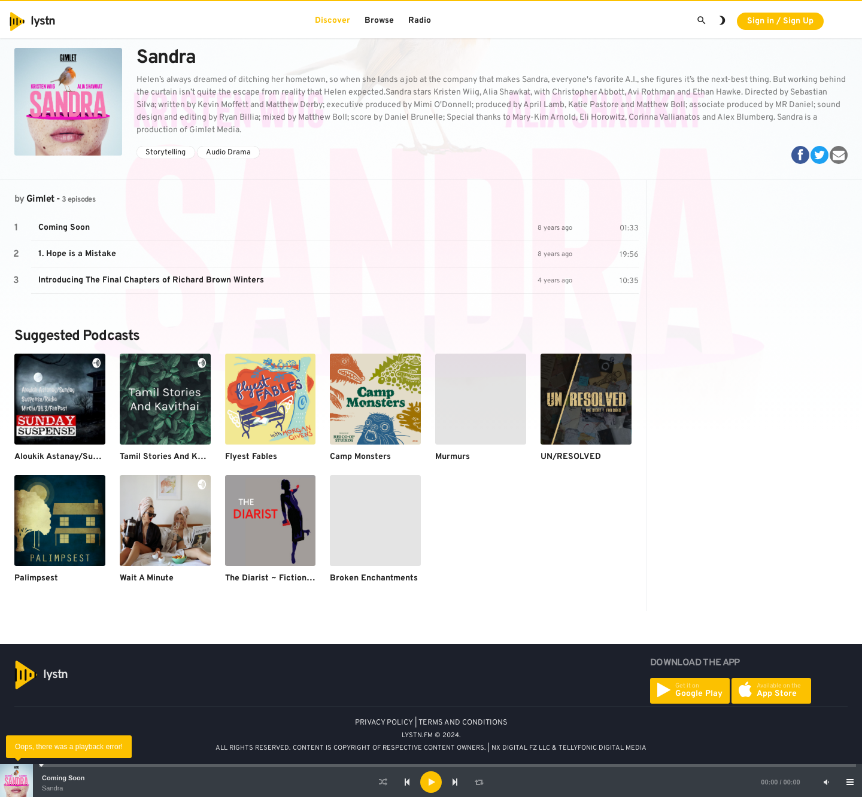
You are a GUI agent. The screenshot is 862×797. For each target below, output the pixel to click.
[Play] (431, 782)
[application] (431, 782)
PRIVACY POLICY (384, 723)
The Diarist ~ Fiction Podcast (283, 578)
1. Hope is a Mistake (77, 254)
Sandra (52, 788)
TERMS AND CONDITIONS (463, 723)
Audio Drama (228, 152)
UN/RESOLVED (571, 457)
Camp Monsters (360, 457)
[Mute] (826, 782)
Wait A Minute (147, 578)
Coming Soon (63, 777)
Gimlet (40, 199)
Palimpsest (36, 578)
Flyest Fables (251, 457)
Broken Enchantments (374, 578)
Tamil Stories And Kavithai (172, 457)
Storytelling (165, 152)
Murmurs (452, 457)
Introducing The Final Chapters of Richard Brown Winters (151, 280)
